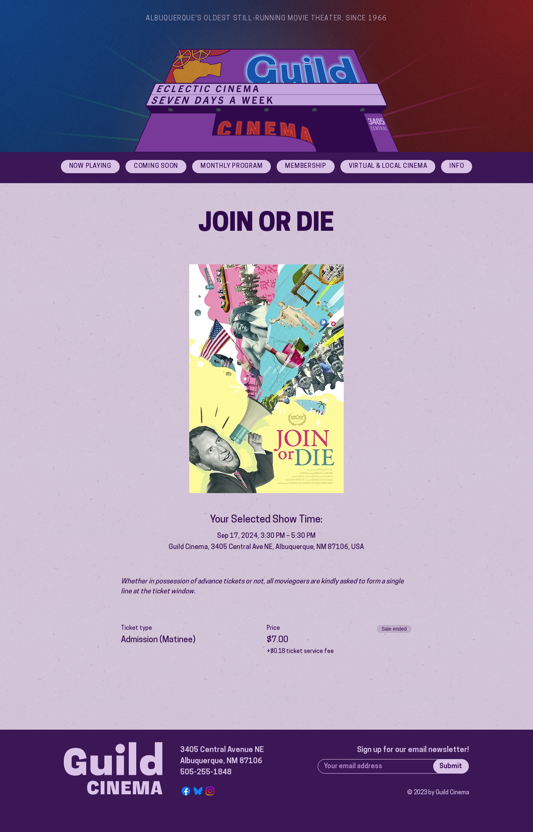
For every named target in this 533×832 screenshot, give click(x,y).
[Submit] (451, 766)
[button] (456, 166)
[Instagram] (210, 791)
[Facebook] (186, 791)
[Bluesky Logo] (198, 791)
